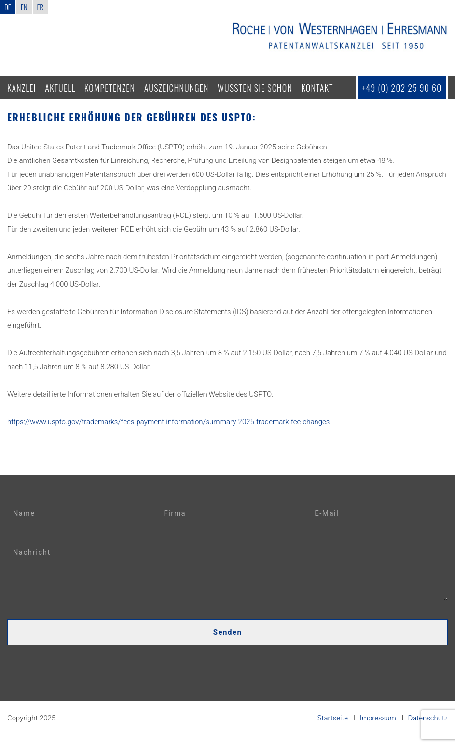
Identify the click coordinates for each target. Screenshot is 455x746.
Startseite (332, 718)
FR (40, 6)
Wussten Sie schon (255, 87)
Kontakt (317, 87)
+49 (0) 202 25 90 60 (401, 87)
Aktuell (60, 87)
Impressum (378, 718)
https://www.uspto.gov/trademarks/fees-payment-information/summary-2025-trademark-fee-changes (168, 421)
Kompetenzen (109, 87)
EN (24, 6)
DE (7, 6)
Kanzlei (21, 87)
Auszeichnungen (176, 87)
